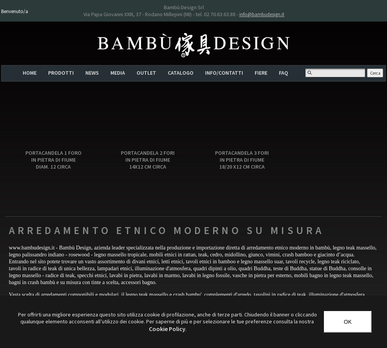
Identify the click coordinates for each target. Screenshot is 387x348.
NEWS (92, 72)
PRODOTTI (61, 72)
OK (348, 322)
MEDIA (117, 72)
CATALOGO (181, 72)
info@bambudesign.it (261, 14)
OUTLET (146, 72)
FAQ (283, 72)
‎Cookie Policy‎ (167, 329)
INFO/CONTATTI (224, 72)
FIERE (261, 72)
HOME (30, 72)
